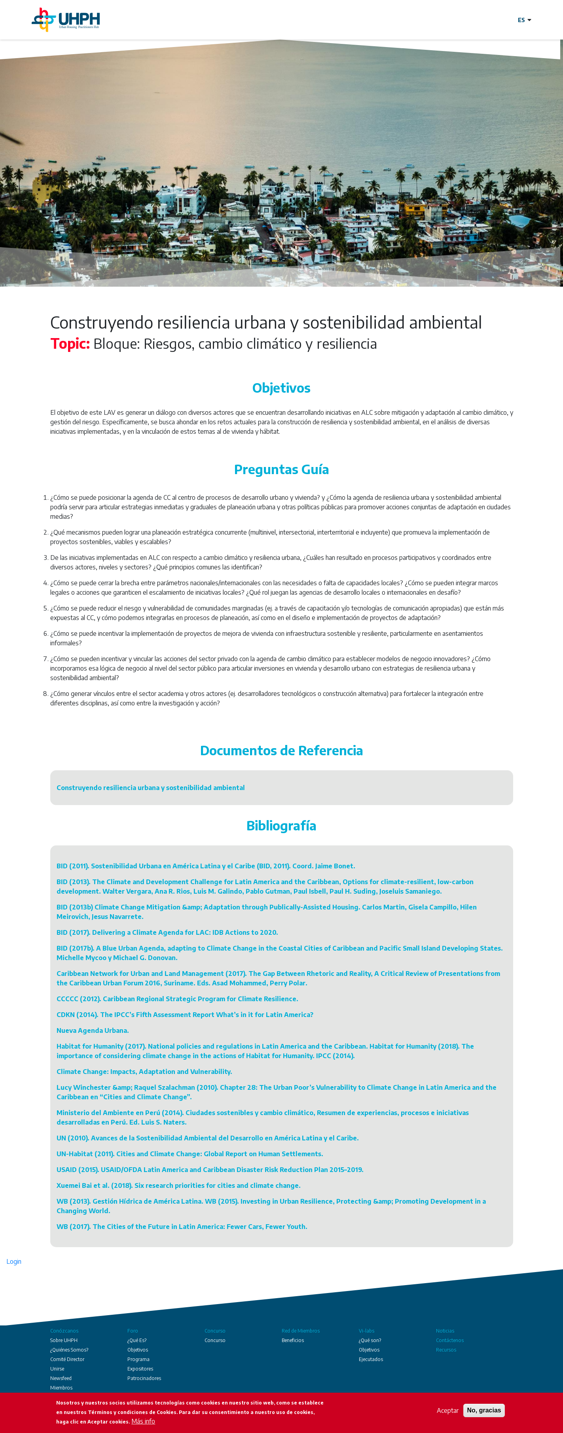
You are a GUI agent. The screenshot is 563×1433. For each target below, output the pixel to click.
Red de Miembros (301, 1331)
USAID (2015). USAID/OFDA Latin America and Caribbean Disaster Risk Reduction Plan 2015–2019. (210, 1170)
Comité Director (67, 1359)
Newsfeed (61, 1378)
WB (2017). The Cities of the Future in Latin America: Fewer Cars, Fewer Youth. (182, 1227)
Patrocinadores (144, 1378)
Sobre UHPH (64, 1340)
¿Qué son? (370, 1340)
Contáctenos (450, 1340)
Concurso (215, 1331)
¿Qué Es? (136, 1340)
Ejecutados (371, 1359)
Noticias (445, 1331)
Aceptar (448, 1410)
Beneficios (293, 1340)
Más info (143, 1421)
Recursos (446, 1350)
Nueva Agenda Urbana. (93, 1030)
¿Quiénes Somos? (69, 1350)
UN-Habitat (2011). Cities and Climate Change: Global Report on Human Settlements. (190, 1154)
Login (13, 1261)
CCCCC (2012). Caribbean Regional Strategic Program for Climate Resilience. (177, 999)
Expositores (140, 1369)
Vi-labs (366, 1331)
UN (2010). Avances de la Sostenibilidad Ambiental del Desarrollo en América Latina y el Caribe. (208, 1138)
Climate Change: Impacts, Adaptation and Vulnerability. (144, 1072)
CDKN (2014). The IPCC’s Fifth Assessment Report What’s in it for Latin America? (185, 1015)
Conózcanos (64, 1331)
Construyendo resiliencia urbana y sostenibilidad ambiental (151, 788)
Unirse (57, 1369)
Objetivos (137, 1350)
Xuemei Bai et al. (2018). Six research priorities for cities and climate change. (179, 1185)
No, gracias (484, 1410)
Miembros (61, 1388)
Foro (132, 1331)
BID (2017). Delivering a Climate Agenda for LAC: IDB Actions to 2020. (167, 932)
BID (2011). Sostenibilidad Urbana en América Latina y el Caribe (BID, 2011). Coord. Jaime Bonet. (206, 866)
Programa (138, 1359)
